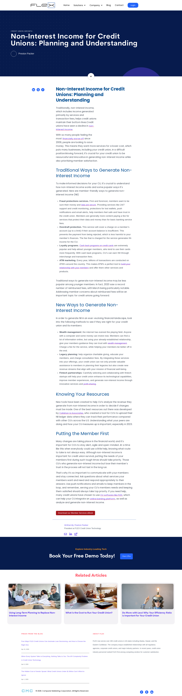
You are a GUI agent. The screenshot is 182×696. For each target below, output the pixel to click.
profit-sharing (90, 380)
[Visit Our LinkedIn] (152, 693)
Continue (91, 76)
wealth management (118, 339)
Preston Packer (23, 53)
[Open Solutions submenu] (80, 5)
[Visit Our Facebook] (141, 693)
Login (133, 5)
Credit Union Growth (21, 31)
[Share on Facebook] (43, 89)
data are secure (89, 201)
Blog (108, 5)
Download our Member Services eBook (75, 513)
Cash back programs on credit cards (98, 242)
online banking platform (103, 498)
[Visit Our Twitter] (146, 693)
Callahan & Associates (71, 409)
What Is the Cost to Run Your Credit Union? (89, 613)
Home (66, 5)
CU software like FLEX (111, 495)
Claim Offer (126, 557)
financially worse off (110, 134)
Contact (119, 5)
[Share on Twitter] (38, 89)
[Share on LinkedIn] (33, 89)
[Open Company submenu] (96, 5)
